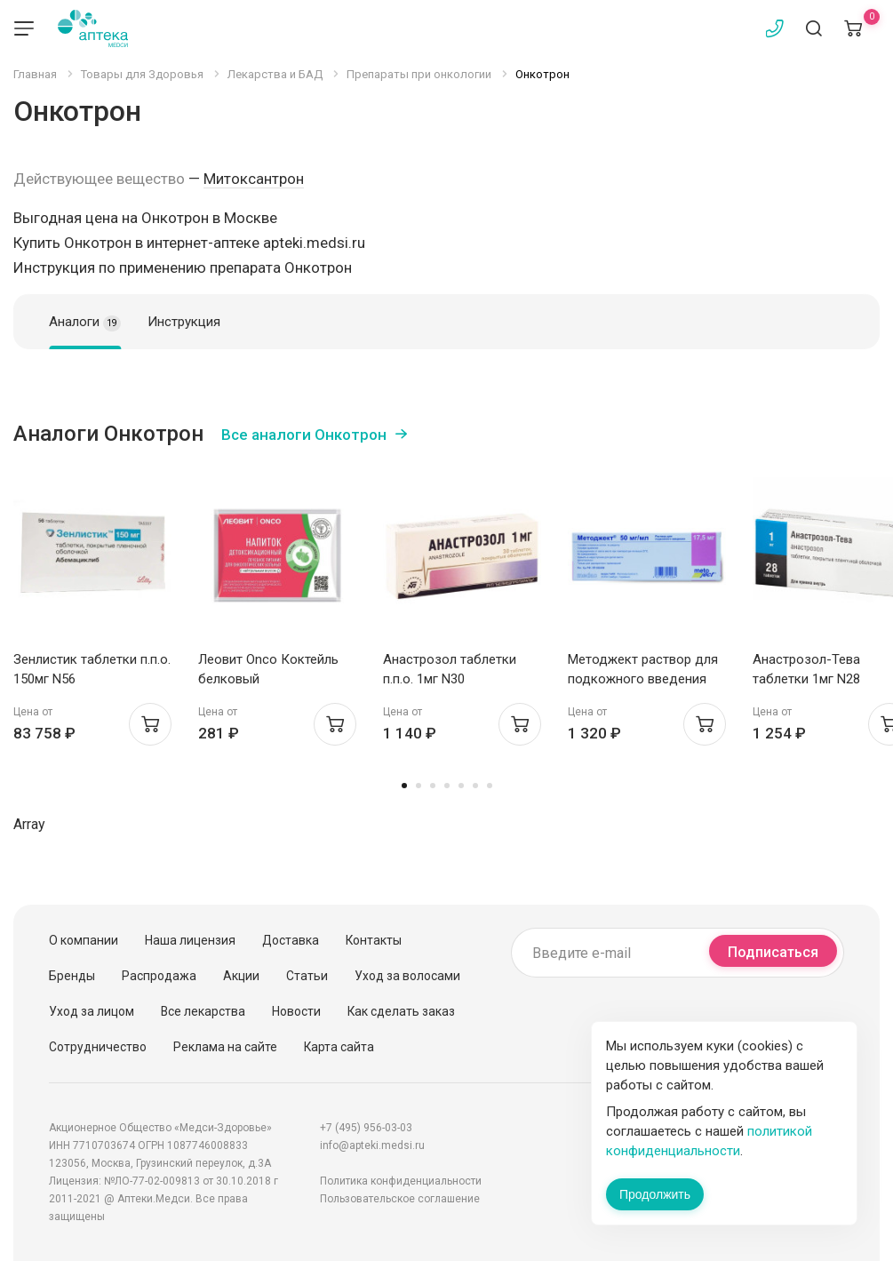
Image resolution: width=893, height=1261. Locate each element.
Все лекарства (203, 1011)
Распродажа (159, 976)
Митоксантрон (253, 179)
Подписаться (773, 952)
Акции (241, 976)
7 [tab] (489, 785)
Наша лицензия (190, 940)
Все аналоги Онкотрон (304, 434)
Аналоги (85, 322)
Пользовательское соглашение (400, 1199)
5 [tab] (461, 785)
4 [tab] (447, 785)
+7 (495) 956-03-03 (366, 1127)
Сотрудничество (98, 1047)
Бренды (72, 976)
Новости (296, 1011)
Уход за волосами (407, 976)
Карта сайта (339, 1047)
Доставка (290, 940)
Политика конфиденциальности (401, 1181)
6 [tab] (475, 785)
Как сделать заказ (401, 1011)
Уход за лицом (91, 1011)
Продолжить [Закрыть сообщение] (654, 1194)
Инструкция (184, 322)
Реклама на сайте (225, 1047)
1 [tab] (404, 785)
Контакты (374, 940)
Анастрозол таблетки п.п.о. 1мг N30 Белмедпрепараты (449, 678)
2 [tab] (418, 785)
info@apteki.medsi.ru (372, 1145)
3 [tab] (432, 785)
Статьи (307, 976)
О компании (83, 940)
